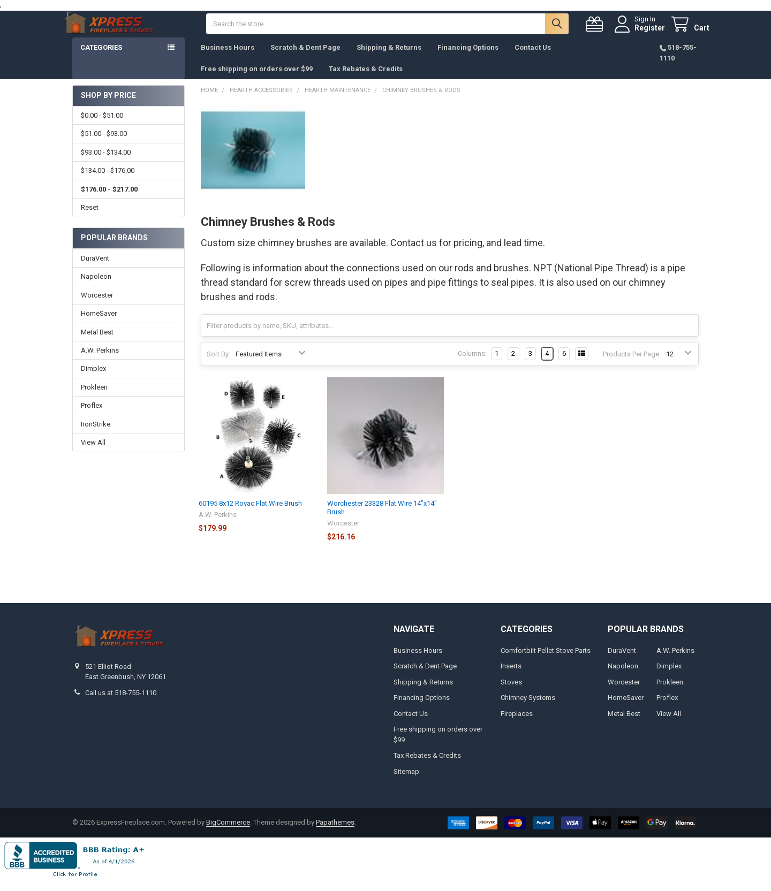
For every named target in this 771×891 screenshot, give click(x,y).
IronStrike (95, 435)
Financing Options (467, 58)
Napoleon (96, 287)
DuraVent (95, 269)
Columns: (472, 364)
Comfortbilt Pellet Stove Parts (546, 661)
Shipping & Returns (389, 58)
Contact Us (533, 58)
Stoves (511, 693)
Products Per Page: (632, 365)
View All (93, 453)
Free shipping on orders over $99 (257, 79)
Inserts (511, 677)
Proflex (91, 416)
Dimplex (93, 379)
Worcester (97, 306)
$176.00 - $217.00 (109, 200)
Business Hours (227, 58)
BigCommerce (228, 833)
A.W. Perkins (100, 361)
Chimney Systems (528, 708)
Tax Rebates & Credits (366, 79)
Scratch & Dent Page (305, 58)
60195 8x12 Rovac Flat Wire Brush (250, 514)
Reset (90, 218)
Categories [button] (101, 58)
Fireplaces (517, 724)
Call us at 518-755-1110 (120, 703)
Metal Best (97, 343)
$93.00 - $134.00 (106, 163)
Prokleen (94, 398)
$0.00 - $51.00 (102, 126)
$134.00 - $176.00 (107, 181)
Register (639, 33)
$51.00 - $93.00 (104, 144)
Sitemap (406, 782)
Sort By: (218, 365)
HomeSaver (99, 324)
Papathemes (335, 833)
